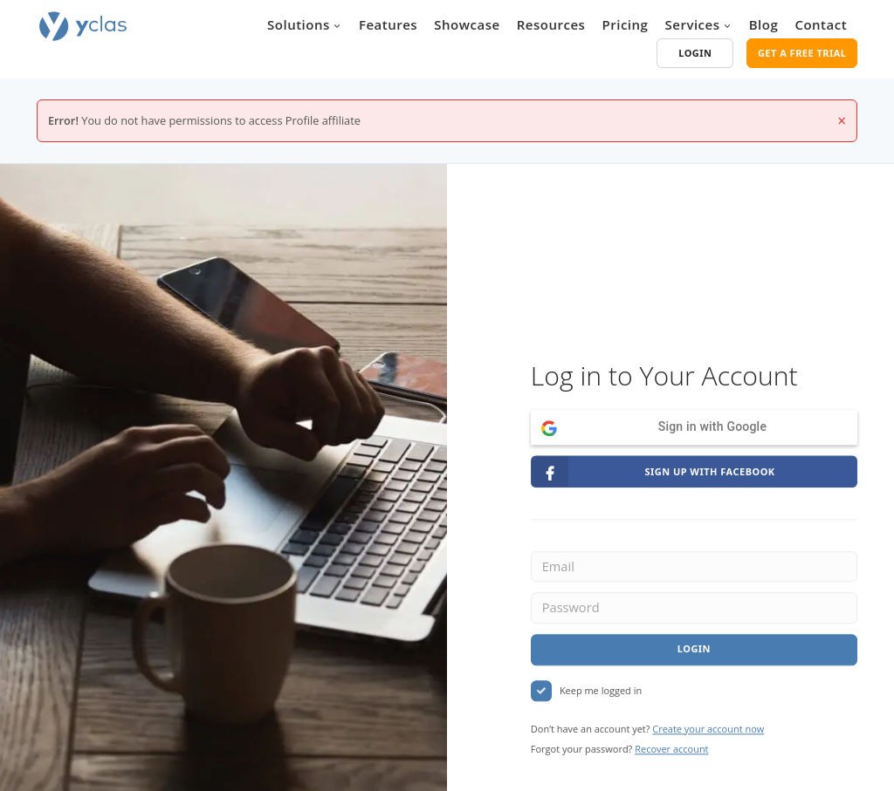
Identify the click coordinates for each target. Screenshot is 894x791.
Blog (764, 24)
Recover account (671, 749)
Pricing (625, 24)
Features (388, 24)
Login (694, 649)
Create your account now (708, 728)
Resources (551, 24)
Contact (820, 24)
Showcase (466, 24)
